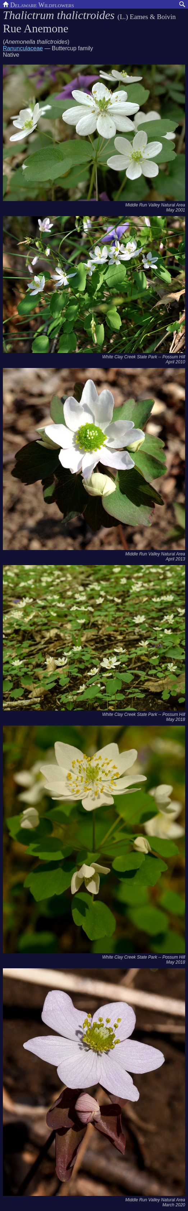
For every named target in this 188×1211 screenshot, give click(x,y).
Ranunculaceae (23, 48)
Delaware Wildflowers (38, 4)
